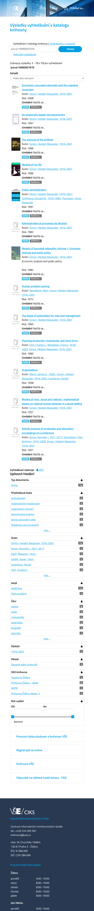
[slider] (12, 716)
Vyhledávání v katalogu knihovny (30, 44)
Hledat (70, 49)
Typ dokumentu (20, 480)
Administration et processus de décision (44, 223)
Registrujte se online (29, 750)
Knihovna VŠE (25, 763)
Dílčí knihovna (19, 672)
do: (45, 706)
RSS (40, 470)
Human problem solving (35, 286)
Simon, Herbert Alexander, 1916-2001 (50, 94)
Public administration (34, 190)
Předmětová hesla (21, 493)
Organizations (30, 370)
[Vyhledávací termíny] (32, 49)
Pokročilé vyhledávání (24, 54)
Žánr (13, 601)
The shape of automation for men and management (51, 316)
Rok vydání (17, 701)
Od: (13, 706)
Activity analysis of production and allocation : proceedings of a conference (48, 431)
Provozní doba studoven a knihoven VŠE (41, 736)
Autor (14, 538)
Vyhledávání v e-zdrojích (62, 44)
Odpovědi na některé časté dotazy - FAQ (41, 777)
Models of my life (32, 165)
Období (15, 646)
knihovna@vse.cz (21, 835)
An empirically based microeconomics (43, 115)
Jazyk (14, 583)
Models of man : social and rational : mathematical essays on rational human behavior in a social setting (52, 401)
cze (52, 8)
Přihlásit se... (74, 8)
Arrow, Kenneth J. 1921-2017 (46, 437)
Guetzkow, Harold (58, 378)
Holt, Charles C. (37, 345)
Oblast (15, 659)
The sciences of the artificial (37, 140)
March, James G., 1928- (42, 374)
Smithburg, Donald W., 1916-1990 (41, 198)
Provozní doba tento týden (25, 865)
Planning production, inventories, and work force (50, 341)
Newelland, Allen (38, 291)
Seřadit (14, 73)
